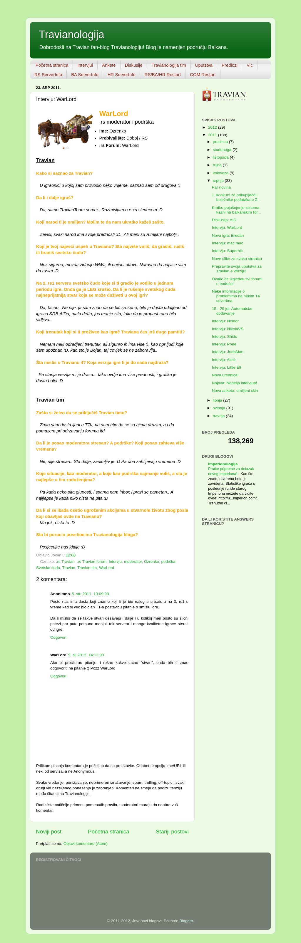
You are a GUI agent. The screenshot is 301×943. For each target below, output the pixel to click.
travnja (219, 416)
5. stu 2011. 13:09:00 (90, 594)
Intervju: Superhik (227, 251)
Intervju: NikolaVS (227, 329)
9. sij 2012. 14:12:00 (86, 655)
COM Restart (203, 74)
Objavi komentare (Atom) (85, 843)
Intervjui (85, 65)
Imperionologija (223, 464)
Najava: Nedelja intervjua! (234, 383)
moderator (133, 561)
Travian (68, 568)
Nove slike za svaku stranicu (237, 258)
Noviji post (48, 831)
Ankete (109, 65)
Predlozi (230, 65)
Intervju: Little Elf (226, 367)
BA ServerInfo (84, 74)
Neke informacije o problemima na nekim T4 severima (236, 296)
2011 (213, 135)
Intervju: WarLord (227, 227)
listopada (221, 157)
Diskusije (134, 65)
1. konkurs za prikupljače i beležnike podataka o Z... (236, 197)
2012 (213, 127)
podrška (168, 561)
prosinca (221, 142)
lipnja (218, 400)
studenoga (223, 149)
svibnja (219, 408)
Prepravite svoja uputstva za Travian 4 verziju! (237, 268)
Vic (250, 65)
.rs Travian (65, 561)
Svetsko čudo (48, 568)
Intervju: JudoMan (227, 352)
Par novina (221, 187)
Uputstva (204, 65)
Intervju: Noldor (225, 321)
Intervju (115, 561)
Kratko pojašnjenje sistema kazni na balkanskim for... (236, 209)
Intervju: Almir (224, 360)
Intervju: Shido (224, 336)
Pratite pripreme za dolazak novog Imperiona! (231, 471)
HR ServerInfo (122, 74)
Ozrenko (151, 561)
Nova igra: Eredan (228, 235)
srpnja (219, 180)
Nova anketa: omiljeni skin (235, 390)
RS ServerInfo (48, 74)
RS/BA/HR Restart (163, 74)
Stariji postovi (172, 831)
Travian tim (87, 568)
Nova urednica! (225, 375)
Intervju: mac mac (227, 243)
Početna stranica (52, 65)
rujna (218, 165)
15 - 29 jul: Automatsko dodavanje (232, 311)
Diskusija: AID (224, 220)
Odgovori (58, 637)
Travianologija (71, 34)
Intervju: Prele (224, 344)
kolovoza (221, 173)
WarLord (106, 568)
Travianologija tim (169, 65)
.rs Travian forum (91, 561)
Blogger (186, 921)
